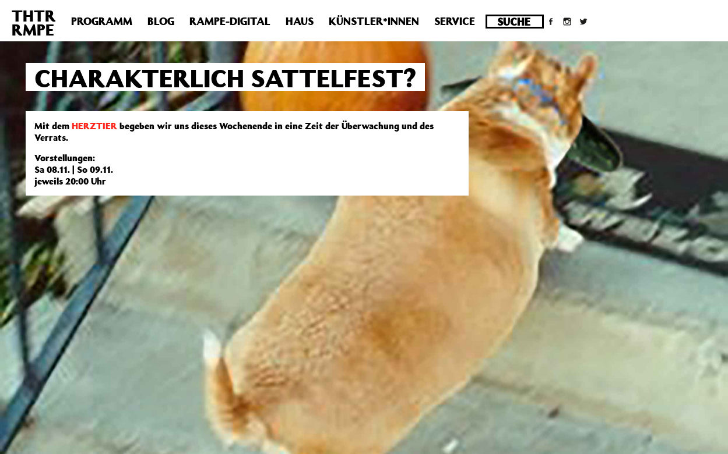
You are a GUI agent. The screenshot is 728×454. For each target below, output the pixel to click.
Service (454, 21)
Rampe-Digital (229, 21)
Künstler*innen (374, 21)
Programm (101, 21)
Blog (160, 21)
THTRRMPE (34, 22)
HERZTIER (94, 126)
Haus (300, 21)
